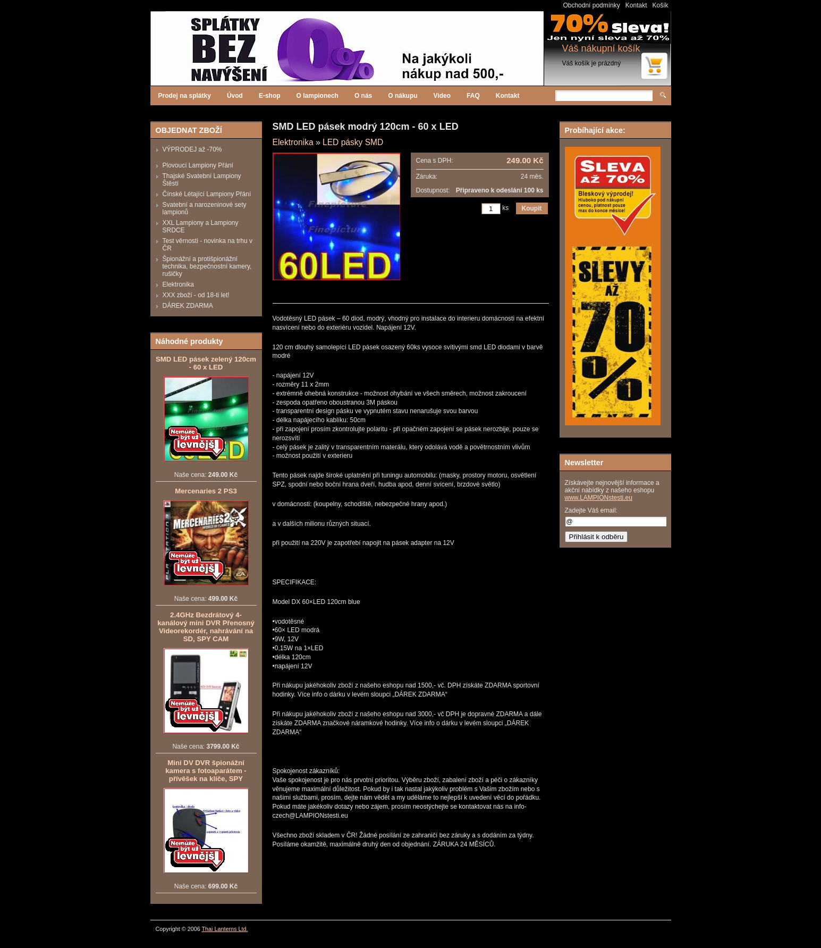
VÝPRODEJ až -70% (192, 149)
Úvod (235, 95)
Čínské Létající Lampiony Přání (207, 194)
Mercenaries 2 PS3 (206, 491)
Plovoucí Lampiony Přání (198, 165)
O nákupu (402, 95)
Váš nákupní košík (601, 48)
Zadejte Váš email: (591, 510)
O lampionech (317, 95)
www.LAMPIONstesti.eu (598, 497)
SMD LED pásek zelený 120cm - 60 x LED (206, 363)
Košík (660, 5)
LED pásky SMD (353, 142)
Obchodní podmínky (591, 5)
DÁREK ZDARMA (188, 305)
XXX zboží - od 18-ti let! (196, 295)
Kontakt (636, 5)
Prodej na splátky (184, 95)
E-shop (270, 95)
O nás (363, 95)
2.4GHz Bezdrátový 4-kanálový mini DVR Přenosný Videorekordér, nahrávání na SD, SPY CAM (206, 627)
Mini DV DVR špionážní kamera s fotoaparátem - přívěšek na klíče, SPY (205, 771)
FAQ (473, 95)
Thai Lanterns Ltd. (225, 929)
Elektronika (178, 284)
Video (442, 95)
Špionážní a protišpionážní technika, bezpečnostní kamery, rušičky (207, 266)
